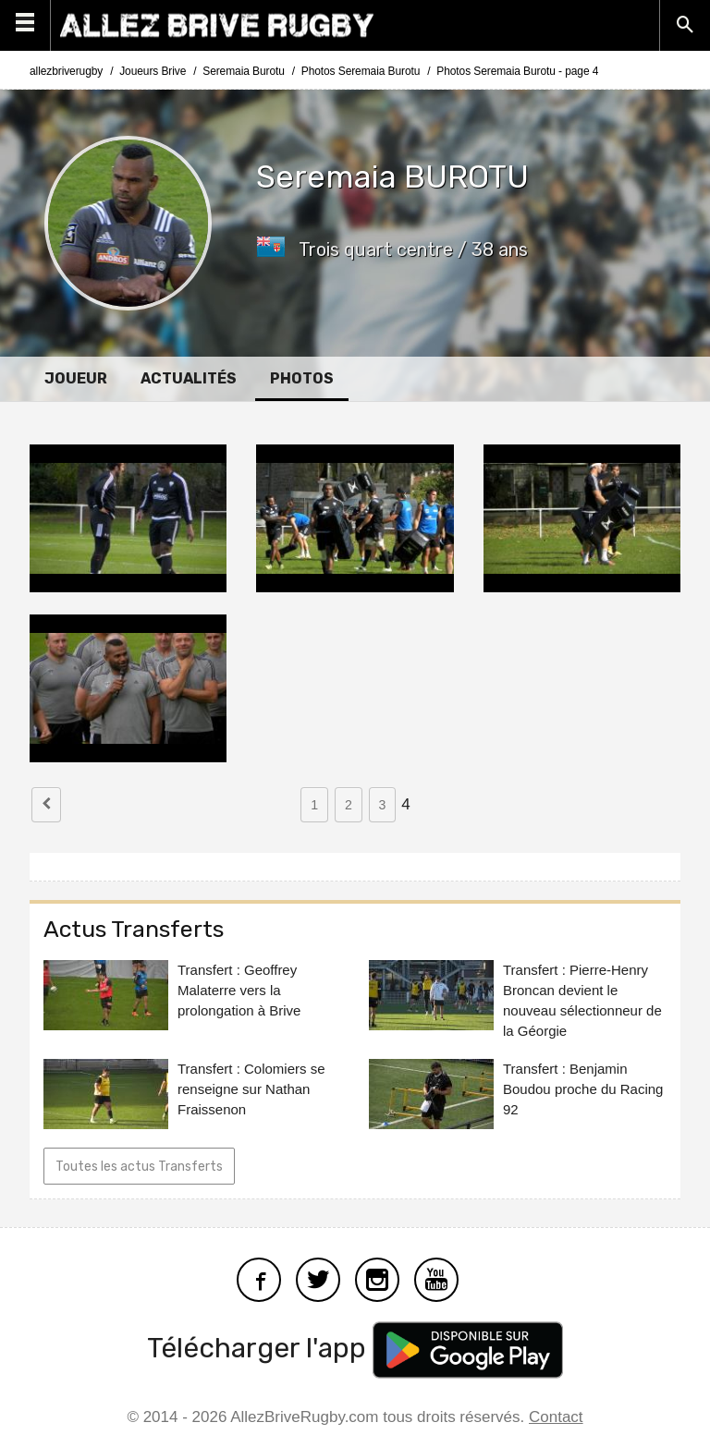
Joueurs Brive (152, 71)
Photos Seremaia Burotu (361, 71)
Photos (302, 378)
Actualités (189, 378)
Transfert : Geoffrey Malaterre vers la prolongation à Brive (239, 990)
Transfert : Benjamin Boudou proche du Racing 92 (583, 1089)
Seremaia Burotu (243, 71)
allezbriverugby (66, 71)
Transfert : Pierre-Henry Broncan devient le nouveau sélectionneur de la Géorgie (582, 1000)
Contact (556, 1417)
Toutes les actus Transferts (139, 1166)
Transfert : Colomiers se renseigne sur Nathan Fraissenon (251, 1089)
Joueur (75, 378)
